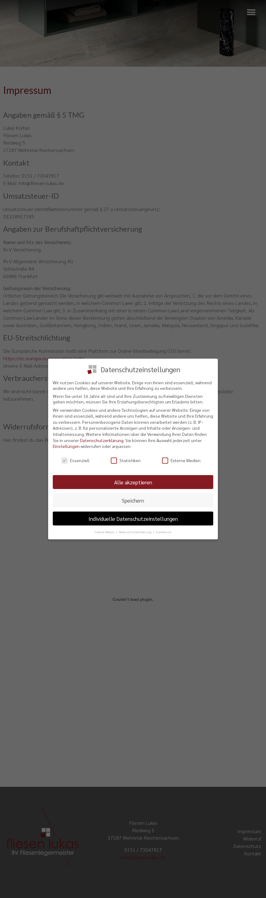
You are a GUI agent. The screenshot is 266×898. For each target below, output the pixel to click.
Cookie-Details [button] (105, 531)
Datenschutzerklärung (101, 440)
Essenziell (75, 460)
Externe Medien (181, 460)
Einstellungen (66, 446)
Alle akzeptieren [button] (133, 481)
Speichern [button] (133, 500)
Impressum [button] (163, 531)
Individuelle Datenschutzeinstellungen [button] (133, 518)
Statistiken (126, 460)
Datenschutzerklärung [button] (135, 531)
